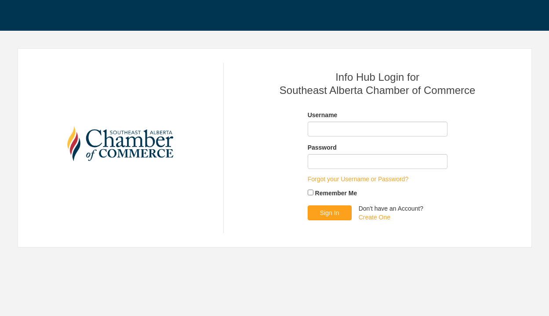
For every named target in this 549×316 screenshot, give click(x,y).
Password (322, 147)
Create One (374, 217)
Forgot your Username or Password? (358, 179)
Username (323, 114)
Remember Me (336, 193)
